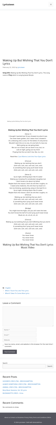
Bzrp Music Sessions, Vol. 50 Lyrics (15, 390)
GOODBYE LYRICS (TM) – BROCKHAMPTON (18, 381)
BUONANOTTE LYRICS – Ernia (13, 393)
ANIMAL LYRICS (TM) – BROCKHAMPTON (17, 387)
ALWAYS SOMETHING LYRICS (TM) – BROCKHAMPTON (21, 384)
